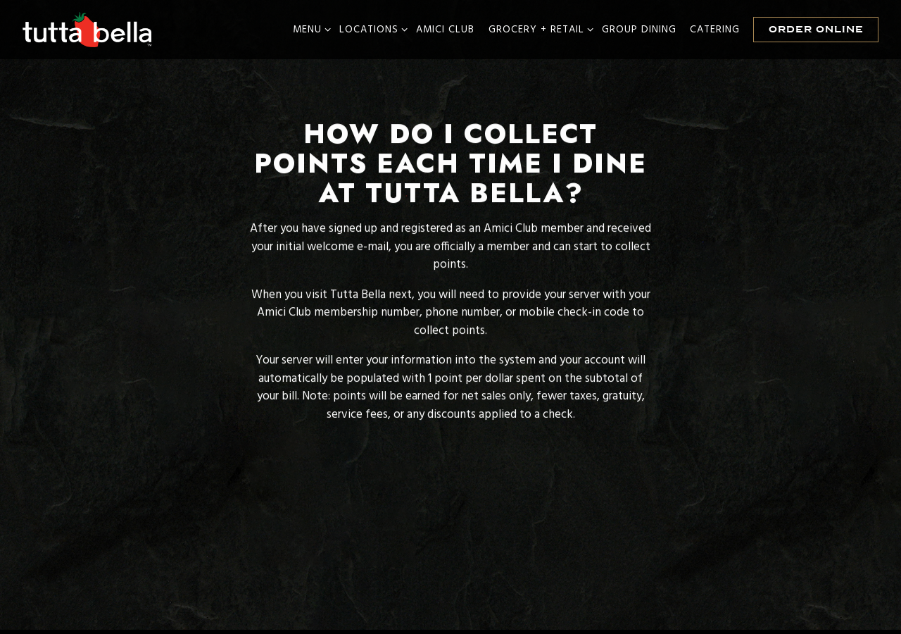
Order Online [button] (816, 29)
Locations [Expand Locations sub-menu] (371, 29)
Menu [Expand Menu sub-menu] (309, 29)
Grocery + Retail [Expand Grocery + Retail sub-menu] (538, 29)
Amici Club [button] (445, 30)
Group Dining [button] (639, 30)
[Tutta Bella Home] (88, 29)
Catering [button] (715, 30)
